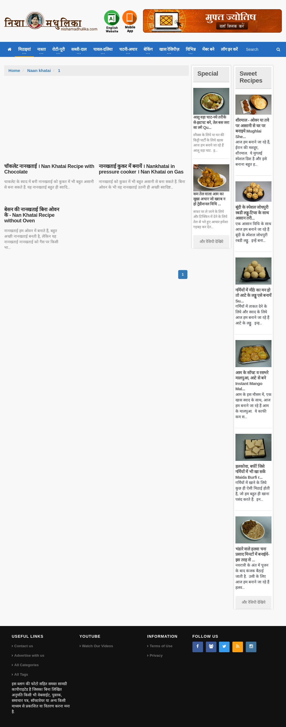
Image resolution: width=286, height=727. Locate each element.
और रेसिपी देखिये (211, 241)
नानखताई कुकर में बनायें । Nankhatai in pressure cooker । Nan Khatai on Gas (141, 169)
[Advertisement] (97, 118)
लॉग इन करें (229, 49)
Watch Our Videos (97, 646)
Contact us (23, 646)
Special (207, 73)
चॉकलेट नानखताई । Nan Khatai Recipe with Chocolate (49, 169)
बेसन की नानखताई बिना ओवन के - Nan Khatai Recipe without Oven (31, 215)
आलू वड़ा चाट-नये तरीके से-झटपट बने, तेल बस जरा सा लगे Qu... (211, 122)
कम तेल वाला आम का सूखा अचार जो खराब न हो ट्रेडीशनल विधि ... (209, 199)
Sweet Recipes (251, 77)
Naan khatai (39, 70)
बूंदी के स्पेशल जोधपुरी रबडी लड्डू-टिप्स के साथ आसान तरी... (252, 212)
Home (14, 70)
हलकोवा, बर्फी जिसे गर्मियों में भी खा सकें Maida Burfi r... (250, 472)
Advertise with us (29, 655)
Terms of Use (161, 646)
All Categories (26, 665)
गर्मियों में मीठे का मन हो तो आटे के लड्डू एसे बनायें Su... (253, 295)
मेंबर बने (208, 49)
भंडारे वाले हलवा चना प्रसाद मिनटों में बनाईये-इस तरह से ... (252, 554)
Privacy (156, 655)
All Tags (21, 674)
